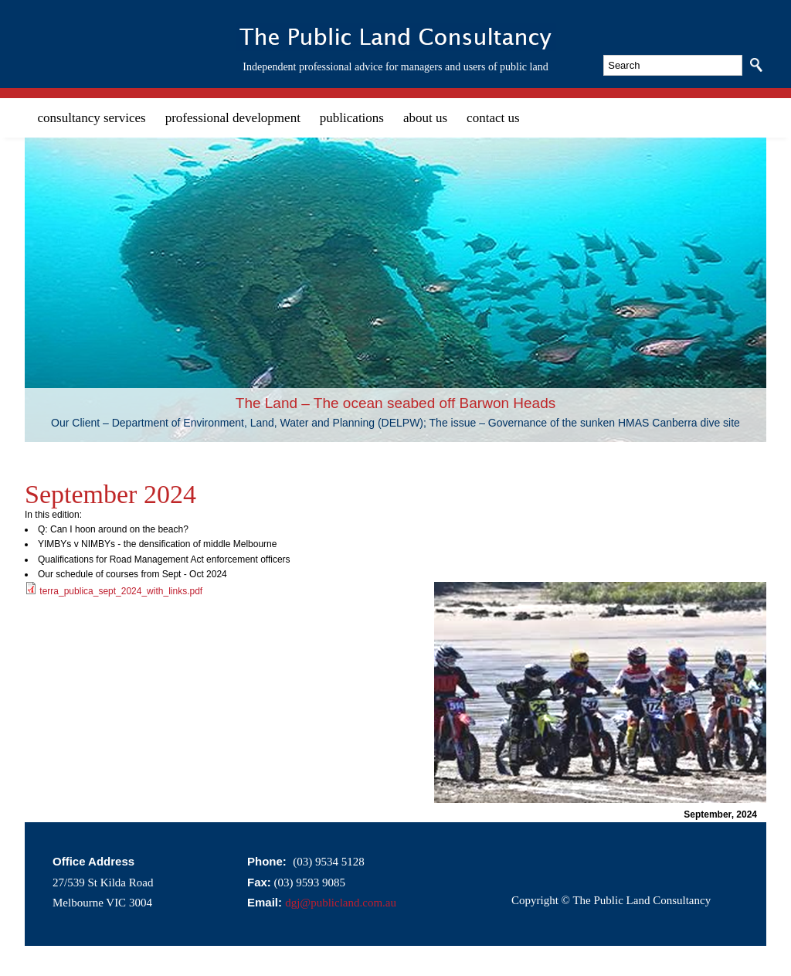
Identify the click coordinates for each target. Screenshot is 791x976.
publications (352, 118)
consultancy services (92, 118)
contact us (493, 118)
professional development (232, 118)
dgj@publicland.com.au (340, 902)
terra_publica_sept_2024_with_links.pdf (120, 591)
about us (425, 118)
